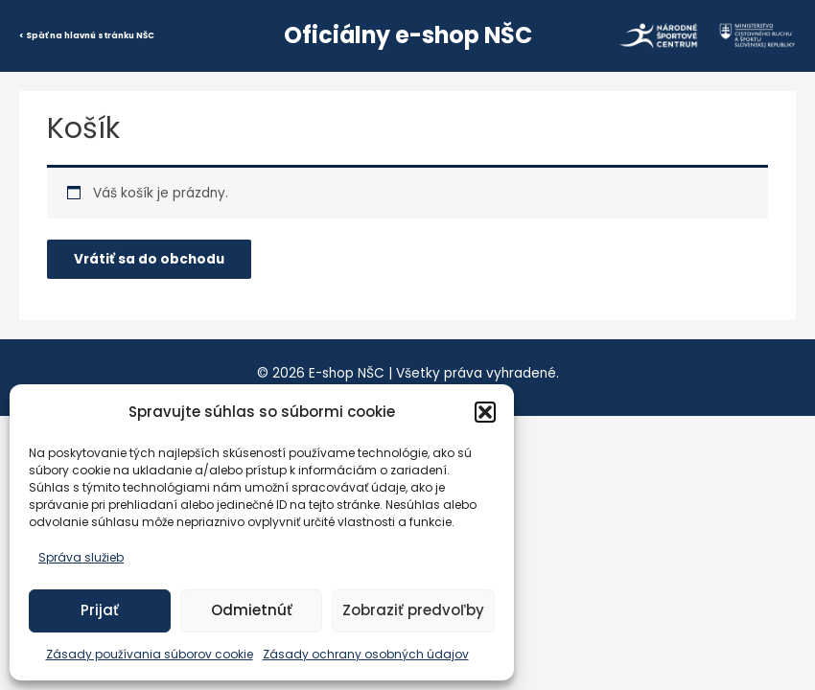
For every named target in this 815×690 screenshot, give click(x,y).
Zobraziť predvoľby (413, 610)
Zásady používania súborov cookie (149, 654)
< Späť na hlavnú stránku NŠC (86, 35)
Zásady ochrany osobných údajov (366, 654)
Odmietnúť (251, 610)
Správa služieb (81, 557)
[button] (485, 412)
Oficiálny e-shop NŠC (408, 35)
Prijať (100, 610)
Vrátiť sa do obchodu (149, 259)
